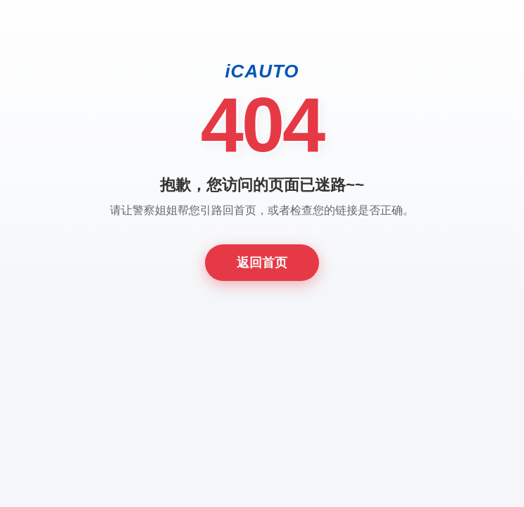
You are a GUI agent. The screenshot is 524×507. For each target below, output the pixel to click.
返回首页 (262, 263)
